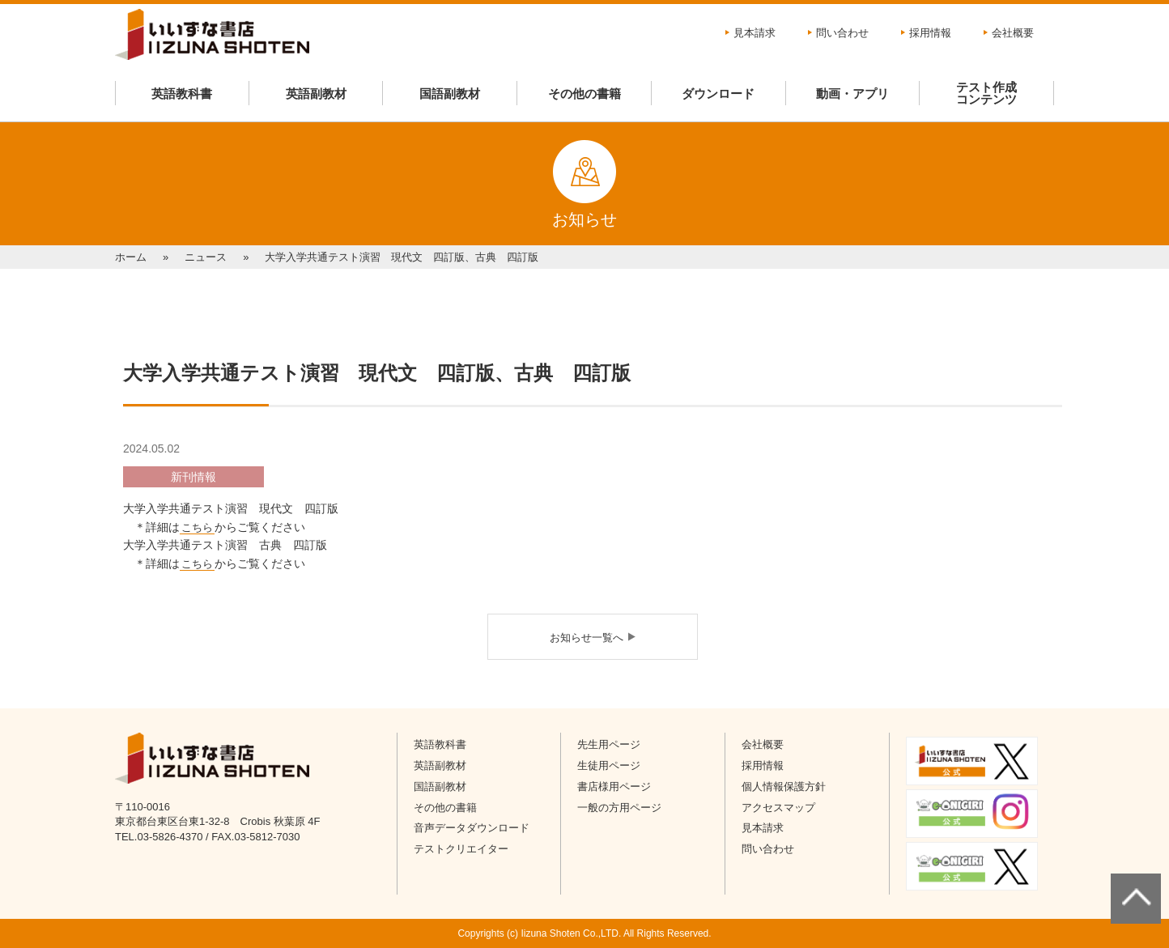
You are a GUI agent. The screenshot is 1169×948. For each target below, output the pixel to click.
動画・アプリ (852, 93)
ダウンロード (718, 93)
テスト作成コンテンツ (986, 93)
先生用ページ (608, 744)
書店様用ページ (614, 786)
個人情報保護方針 (784, 786)
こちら (197, 527)
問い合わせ (842, 33)
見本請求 (754, 33)
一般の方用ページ (619, 807)
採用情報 (930, 33)
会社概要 (1013, 33)
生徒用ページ (608, 765)
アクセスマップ (778, 807)
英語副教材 (316, 93)
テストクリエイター (461, 849)
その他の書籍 (584, 93)
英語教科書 (181, 93)
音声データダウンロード (471, 828)
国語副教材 (449, 93)
